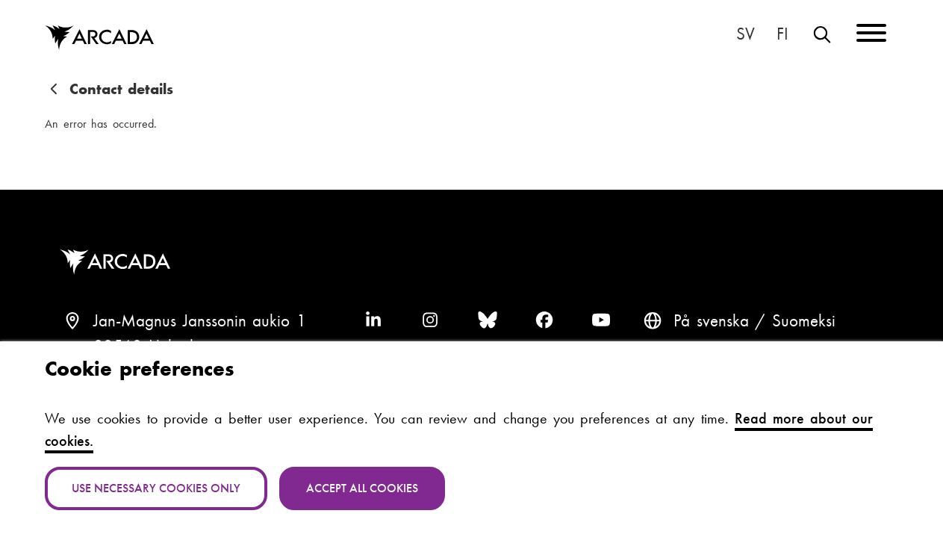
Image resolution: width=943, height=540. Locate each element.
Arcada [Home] (99, 38)
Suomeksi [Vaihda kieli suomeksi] (783, 34)
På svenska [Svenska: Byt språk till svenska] (746, 34)
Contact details (121, 88)
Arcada (119, 262)
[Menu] (871, 35)
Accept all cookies (362, 488)
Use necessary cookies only (156, 488)
